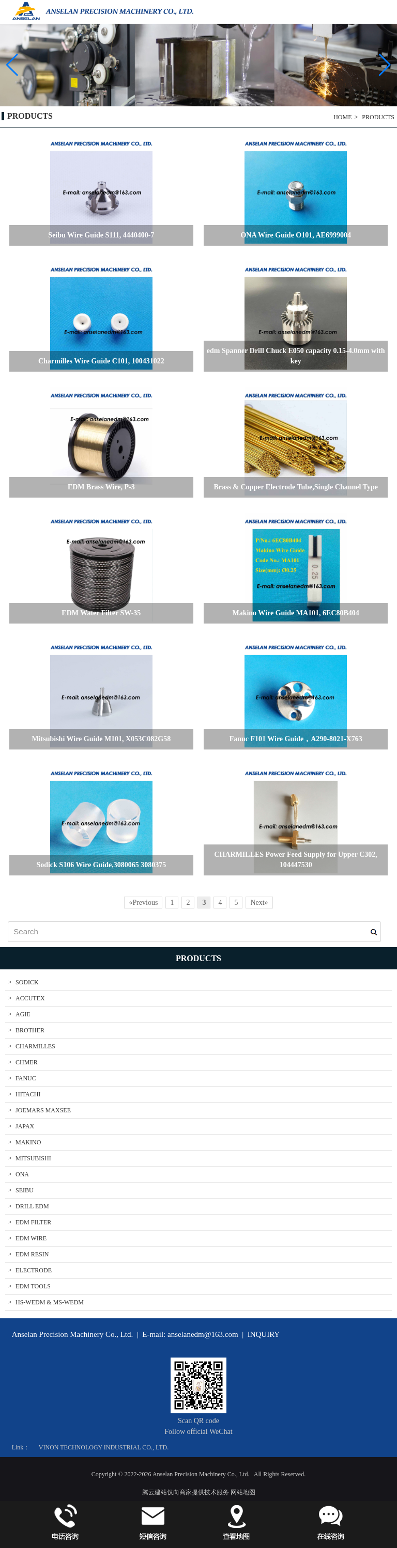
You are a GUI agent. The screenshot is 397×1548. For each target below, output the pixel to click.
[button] (385, 65)
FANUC (26, 1078)
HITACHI (28, 1094)
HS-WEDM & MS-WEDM (50, 1302)
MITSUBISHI (33, 1158)
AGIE (23, 1014)
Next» (259, 902)
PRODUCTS (378, 117)
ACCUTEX (30, 998)
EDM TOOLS (33, 1286)
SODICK (27, 982)
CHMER (27, 1062)
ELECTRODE (34, 1270)
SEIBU (25, 1190)
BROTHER (30, 1030)
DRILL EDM (32, 1206)
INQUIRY (264, 1334)
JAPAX (25, 1126)
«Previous (143, 902)
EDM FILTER (33, 1222)
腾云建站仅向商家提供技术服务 (185, 1492)
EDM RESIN (32, 1254)
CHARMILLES (35, 1046)
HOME (342, 117)
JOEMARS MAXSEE (43, 1110)
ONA (22, 1174)
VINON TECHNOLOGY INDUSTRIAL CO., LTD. (104, 1447)
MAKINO (28, 1142)
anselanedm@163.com (202, 1334)
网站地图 (243, 1492)
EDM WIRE (31, 1238)
